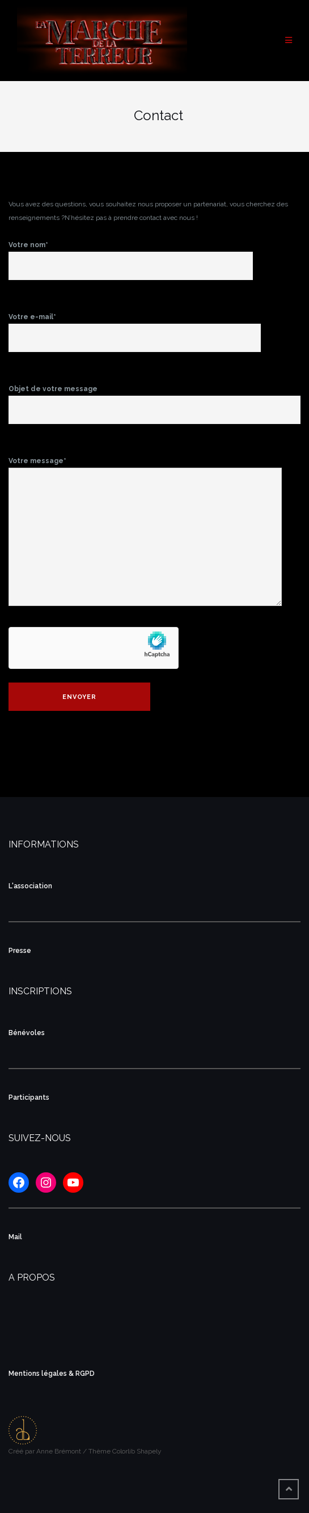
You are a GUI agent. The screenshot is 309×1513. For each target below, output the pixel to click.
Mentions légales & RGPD (52, 1374)
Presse (20, 951)
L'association (30, 886)
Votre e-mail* (135, 327)
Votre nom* (131, 255)
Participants (29, 1097)
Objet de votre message (154, 399)
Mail (15, 1237)
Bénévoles (27, 1033)
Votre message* (145, 532)
